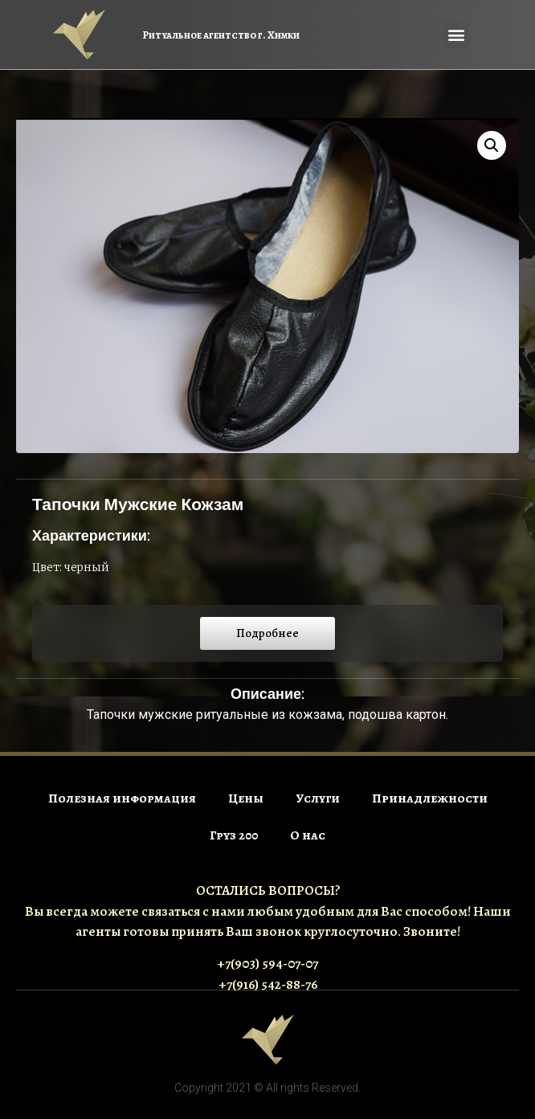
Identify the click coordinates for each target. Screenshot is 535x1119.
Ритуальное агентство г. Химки (221, 35)
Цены (245, 798)
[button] (456, 35)
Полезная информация (122, 798)
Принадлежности (430, 798)
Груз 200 (234, 835)
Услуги (318, 798)
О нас (307, 835)
